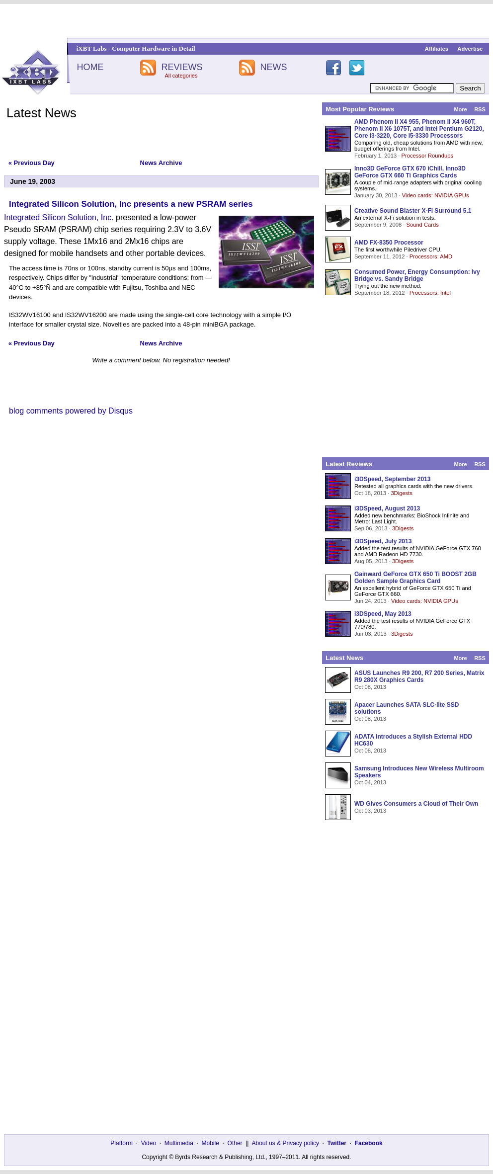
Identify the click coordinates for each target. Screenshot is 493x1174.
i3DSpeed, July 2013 (382, 541)
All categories (180, 76)
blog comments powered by (71, 411)
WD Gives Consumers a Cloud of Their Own (416, 803)
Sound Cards (422, 225)
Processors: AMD (431, 256)
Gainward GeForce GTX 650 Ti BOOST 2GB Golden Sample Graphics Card (415, 578)
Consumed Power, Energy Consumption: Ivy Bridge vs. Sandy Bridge (417, 275)
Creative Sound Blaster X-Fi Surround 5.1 (412, 210)
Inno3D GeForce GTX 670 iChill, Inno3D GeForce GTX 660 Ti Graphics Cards (410, 172)
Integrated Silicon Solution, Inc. (59, 217)
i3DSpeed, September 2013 (392, 479)
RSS (480, 109)
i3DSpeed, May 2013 (382, 613)
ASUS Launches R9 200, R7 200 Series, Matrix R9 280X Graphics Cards (419, 676)
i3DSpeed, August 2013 (387, 508)
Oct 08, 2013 (370, 687)
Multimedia (178, 1143)
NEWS (273, 67)
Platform (121, 1143)
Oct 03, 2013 (370, 811)
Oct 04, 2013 (370, 782)
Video (148, 1143)
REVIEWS (181, 67)
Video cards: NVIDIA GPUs (435, 195)
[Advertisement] (246, 21)
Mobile (210, 1143)
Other (235, 1143)
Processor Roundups (427, 156)
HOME (90, 67)
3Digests (401, 493)
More (460, 109)
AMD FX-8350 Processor (388, 242)
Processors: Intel (430, 293)
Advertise (470, 49)
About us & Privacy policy (285, 1143)
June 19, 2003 (32, 181)
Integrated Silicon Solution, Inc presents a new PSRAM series (131, 204)
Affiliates (436, 49)
